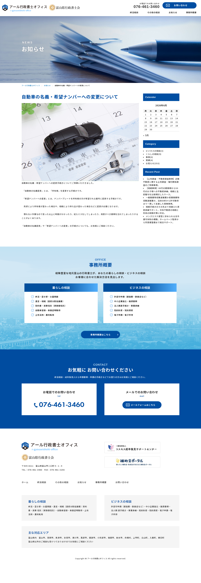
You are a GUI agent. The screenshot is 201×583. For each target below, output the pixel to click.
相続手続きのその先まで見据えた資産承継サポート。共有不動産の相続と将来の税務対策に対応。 (161, 223)
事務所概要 (191, 12)
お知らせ (173, 12)
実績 (149, 173)
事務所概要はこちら (100, 347)
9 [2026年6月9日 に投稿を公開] (150, 131)
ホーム (25, 495)
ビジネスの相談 (154, 164)
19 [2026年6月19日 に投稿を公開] (166, 135)
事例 (149, 170)
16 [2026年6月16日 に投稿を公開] (151, 135)
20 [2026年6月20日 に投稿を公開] (171, 135)
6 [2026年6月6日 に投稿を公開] (171, 127)
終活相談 (134, 12)
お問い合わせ (122, 495)
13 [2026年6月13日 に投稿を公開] (171, 131)
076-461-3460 (147, 7)
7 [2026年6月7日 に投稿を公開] (176, 127)
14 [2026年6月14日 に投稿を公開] (176, 131)
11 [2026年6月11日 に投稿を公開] (161, 131)
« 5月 (146, 148)
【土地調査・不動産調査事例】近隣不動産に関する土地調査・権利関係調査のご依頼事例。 (161, 195)
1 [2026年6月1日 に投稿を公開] (145, 127)
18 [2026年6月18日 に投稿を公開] (161, 135)
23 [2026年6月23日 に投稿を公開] (151, 139)
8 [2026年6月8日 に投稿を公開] (145, 131)
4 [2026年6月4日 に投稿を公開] (161, 127)
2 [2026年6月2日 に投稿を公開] (150, 127)
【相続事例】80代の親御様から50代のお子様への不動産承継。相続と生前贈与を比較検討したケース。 (161, 204)
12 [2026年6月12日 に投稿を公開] (166, 131)
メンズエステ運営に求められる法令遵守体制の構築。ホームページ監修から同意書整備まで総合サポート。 (161, 232)
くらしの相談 (153, 167)
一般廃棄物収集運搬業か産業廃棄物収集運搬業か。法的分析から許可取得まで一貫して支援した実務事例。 (161, 213)
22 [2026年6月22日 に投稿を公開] (145, 139)
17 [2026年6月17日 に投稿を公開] (156, 135)
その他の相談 (153, 12)
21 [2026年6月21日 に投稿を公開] (176, 135)
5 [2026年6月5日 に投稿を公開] (166, 127)
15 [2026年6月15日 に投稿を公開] (145, 135)
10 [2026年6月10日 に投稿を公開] (156, 131)
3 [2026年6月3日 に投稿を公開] (156, 127)
